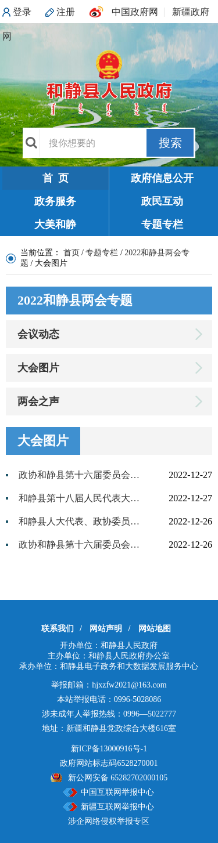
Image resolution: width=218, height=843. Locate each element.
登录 (22, 12)
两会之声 (38, 401)
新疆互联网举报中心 (117, 806)
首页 (71, 252)
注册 (65, 12)
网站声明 (106, 628)
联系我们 (57, 628)
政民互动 (162, 201)
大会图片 (38, 368)
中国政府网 (135, 12)
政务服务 (55, 201)
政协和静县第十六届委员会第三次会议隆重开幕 (81, 544)
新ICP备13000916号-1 (109, 748)
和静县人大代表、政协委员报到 (81, 521)
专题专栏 (162, 224)
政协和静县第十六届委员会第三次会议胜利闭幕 (81, 475)
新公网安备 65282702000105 (118, 777)
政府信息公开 (162, 178)
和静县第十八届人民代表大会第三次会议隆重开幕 (81, 498)
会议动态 (38, 334)
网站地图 (154, 628)
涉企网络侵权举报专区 (108, 821)
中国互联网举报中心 (117, 792)
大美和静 (55, 224)
